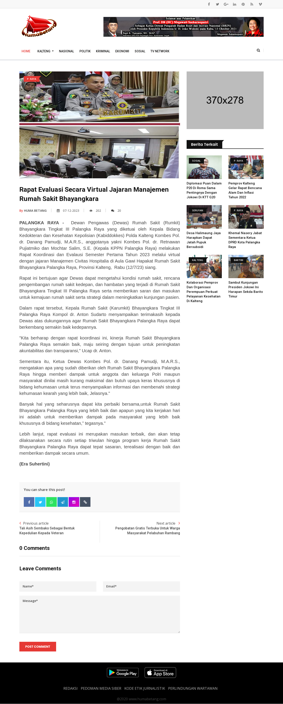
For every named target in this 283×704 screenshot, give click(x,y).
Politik (85, 51)
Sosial (140, 51)
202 (95, 210)
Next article (140, 528)
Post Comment (37, 646)
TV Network (160, 51)
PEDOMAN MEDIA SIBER (101, 688)
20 (116, 210)
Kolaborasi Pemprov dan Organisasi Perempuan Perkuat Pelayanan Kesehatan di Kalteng (204, 292)
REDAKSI (70, 688)
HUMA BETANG (33, 210)
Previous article (59, 528)
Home (26, 51)
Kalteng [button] (44, 51)
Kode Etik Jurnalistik (144, 688)
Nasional (66, 51)
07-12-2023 (68, 210)
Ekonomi (122, 51)
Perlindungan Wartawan (193, 688)
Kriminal (103, 51)
